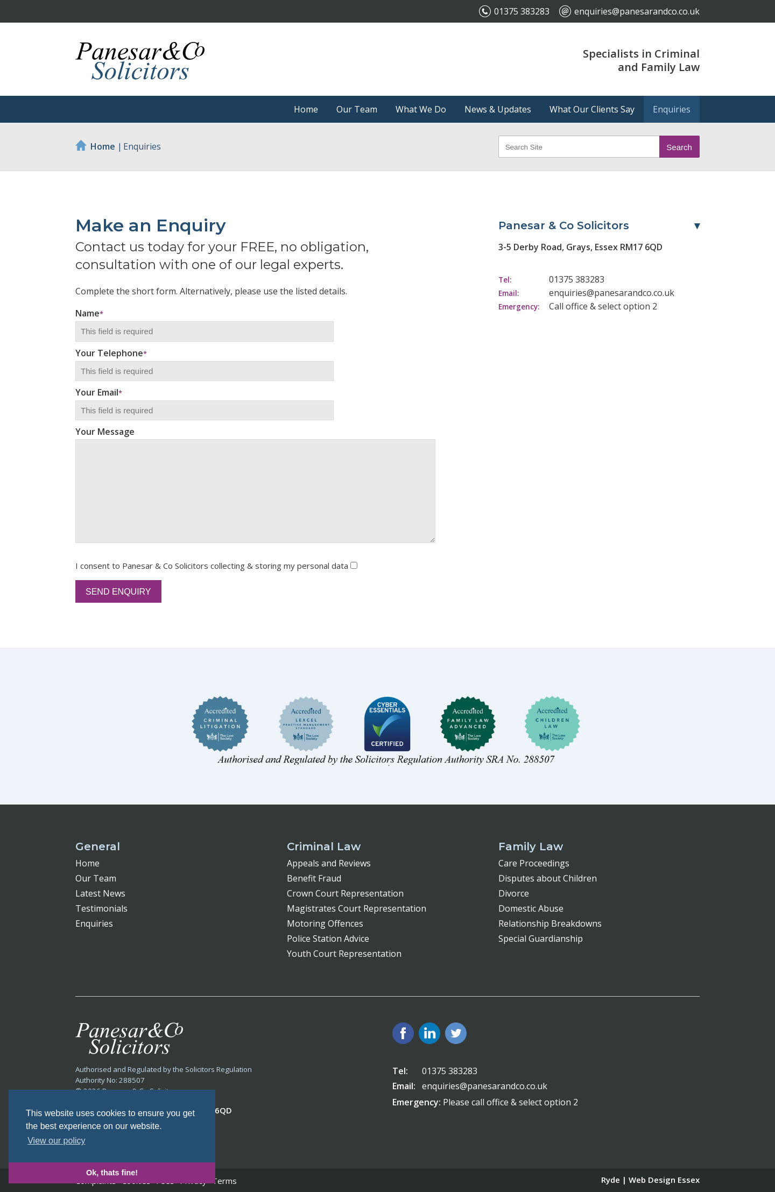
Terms (224, 1180)
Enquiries (672, 109)
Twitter (456, 1033)
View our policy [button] (56, 1140)
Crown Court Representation (345, 893)
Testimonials (101, 908)
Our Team (356, 109)
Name (89, 313)
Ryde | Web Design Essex (650, 1179)
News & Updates (497, 109)
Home (306, 109)
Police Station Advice (328, 938)
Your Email (98, 392)
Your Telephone (111, 353)
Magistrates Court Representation (356, 908)
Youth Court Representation (344, 954)
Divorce (513, 893)
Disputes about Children (547, 878)
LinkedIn (429, 1033)
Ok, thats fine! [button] (112, 1172)
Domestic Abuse (530, 908)
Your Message (105, 432)
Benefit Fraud (314, 878)
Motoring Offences (325, 923)
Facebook (403, 1033)
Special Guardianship (540, 938)
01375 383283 (521, 11)
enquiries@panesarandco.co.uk (637, 11)
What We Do (421, 109)
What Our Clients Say (592, 109)
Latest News (100, 893)
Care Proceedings (533, 863)
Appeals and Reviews (329, 863)
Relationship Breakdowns (550, 923)
